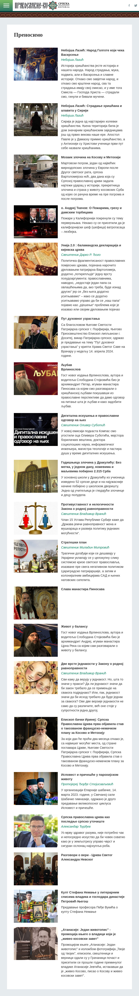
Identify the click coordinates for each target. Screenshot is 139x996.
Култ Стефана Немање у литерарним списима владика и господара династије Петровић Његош (93, 897)
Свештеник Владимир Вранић (83, 514)
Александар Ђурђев (75, 826)
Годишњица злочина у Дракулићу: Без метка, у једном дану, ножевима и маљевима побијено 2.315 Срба (91, 467)
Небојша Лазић (72, 59)
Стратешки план (74, 542)
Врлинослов (71, 369)
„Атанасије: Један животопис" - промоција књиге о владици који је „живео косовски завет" (88, 934)
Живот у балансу (74, 626)
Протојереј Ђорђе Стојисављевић (87, 784)
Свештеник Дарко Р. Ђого (81, 254)
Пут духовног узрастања (80, 318)
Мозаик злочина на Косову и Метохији (91, 157)
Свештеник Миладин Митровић (85, 547)
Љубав (66, 365)
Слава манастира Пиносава (82, 589)
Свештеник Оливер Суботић (83, 425)
